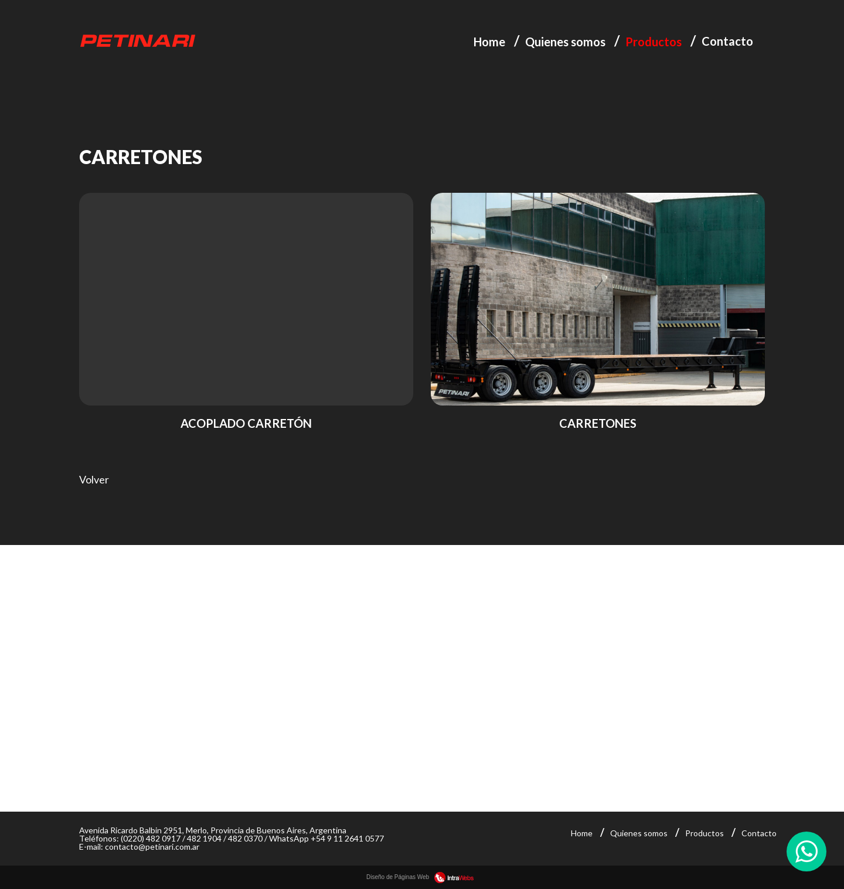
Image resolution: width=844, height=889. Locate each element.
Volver (94, 479)
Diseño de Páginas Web (422, 877)
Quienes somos (565, 42)
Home (489, 42)
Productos (653, 42)
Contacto (727, 41)
